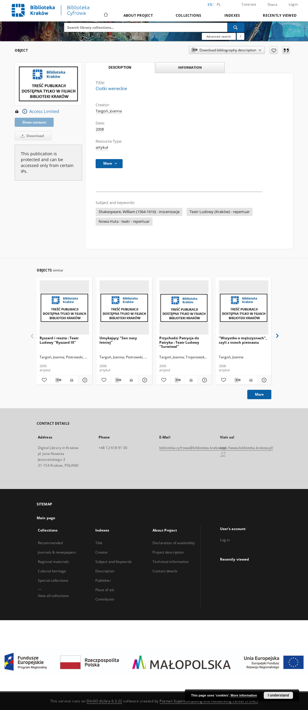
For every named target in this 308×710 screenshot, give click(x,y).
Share (272, 4)
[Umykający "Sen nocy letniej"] (124, 308)
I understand (278, 695)
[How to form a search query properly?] (240, 36)
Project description (168, 552)
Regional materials (53, 561)
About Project (138, 15)
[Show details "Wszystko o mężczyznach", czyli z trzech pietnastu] (263, 380)
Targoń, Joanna (109, 111)
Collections (189, 15)
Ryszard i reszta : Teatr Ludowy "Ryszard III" (59, 340)
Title (99, 542)
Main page (46, 517)
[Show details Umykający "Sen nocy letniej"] (144, 380)
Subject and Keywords (113, 561)
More (259, 394)
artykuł (102, 147)
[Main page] (105, 15)
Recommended (50, 542)
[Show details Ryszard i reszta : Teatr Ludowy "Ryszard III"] (84, 380)
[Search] (235, 27)
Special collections (53, 580)
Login (293, 4)
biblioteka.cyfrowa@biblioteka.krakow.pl (192, 447)
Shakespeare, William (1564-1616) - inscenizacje (139, 211)
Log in (225, 539)
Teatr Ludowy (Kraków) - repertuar (219, 211)
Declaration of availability (174, 542)
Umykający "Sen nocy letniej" (118, 340)
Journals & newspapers (57, 552)
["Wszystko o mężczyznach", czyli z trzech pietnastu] (243, 308)
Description (104, 571)
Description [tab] (120, 67)
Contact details (165, 571)
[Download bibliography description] (58, 380)
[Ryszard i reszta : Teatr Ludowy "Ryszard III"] (64, 308)
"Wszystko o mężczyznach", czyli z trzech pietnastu (243, 340)
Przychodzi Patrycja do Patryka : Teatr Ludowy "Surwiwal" (179, 342)
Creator (101, 552)
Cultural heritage (52, 571)
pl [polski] (219, 4)
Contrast (249, 4)
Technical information (171, 561)
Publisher (103, 580)
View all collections (53, 595)
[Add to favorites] (273, 50)
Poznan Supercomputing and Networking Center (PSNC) (209, 701)
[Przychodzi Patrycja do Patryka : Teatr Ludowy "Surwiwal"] (184, 308)
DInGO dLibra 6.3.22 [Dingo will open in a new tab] (104, 701)
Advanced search (219, 36)
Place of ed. (104, 589)
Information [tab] (190, 67)
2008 (100, 129)
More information (244, 695)
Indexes (232, 15)
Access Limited (37, 111)
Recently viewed (280, 15)
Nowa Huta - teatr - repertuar (124, 221)
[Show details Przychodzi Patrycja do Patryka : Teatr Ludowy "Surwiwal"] (204, 380)
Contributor (104, 599)
